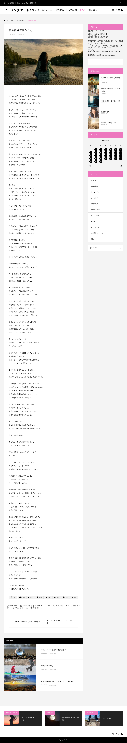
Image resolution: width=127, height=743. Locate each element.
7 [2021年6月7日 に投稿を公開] (90, 152)
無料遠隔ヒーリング (97, 233)
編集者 (15, 606)
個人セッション (47, 10)
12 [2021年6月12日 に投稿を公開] (115, 152)
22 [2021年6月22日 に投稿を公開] (96, 158)
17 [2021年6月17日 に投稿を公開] (105, 155)
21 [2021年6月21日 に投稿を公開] (91, 158)
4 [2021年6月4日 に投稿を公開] (110, 149)
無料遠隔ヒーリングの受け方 (66, 10)
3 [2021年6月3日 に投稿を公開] (105, 149)
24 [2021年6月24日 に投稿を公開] (105, 158)
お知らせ (93, 180)
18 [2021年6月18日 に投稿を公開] (110, 155)
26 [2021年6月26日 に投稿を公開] (115, 158)
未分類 (93, 221)
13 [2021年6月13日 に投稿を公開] (120, 152)
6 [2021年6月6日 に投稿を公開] (120, 149)
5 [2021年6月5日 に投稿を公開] (115, 149)
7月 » (121, 166)
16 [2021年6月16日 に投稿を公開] (101, 155)
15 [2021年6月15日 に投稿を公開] (96, 155)
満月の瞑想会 (95, 227)
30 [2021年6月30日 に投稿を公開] (101, 161)
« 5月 (90, 166)
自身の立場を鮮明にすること (34, 608)
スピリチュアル (39, 606)
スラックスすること (49, 606)
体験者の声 (94, 204)
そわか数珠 (94, 186)
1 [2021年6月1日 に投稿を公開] (95, 149)
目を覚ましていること (66, 606)
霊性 (92, 239)
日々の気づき (20, 34)
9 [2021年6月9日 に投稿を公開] (100, 152)
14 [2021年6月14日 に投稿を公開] (91, 155)
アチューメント (96, 192)
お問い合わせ (92, 10)
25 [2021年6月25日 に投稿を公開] (110, 158)
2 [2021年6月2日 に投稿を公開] (100, 149)
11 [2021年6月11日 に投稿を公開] (110, 152)
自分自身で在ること (20, 608)
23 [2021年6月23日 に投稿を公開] (101, 158)
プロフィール (34, 10)
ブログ (82, 10)
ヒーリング (94, 198)
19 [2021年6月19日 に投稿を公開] (115, 155)
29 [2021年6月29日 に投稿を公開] (96, 161)
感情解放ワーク (96, 209)
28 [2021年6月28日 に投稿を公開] (91, 161)
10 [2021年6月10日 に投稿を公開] (105, 152)
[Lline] (39, 597)
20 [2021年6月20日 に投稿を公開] (120, 155)
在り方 (57, 606)
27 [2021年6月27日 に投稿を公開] (120, 158)
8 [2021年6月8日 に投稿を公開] (95, 152)
